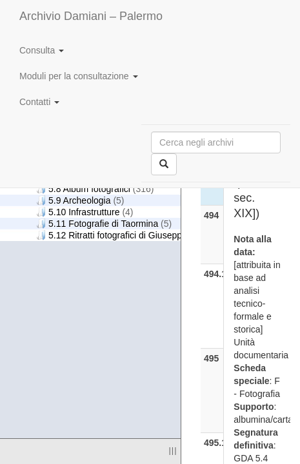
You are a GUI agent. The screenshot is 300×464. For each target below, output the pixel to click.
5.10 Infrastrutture (85, 212)
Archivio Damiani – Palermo (91, 16)
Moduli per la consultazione (78, 76)
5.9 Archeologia (80, 200)
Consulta (41, 50)
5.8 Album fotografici (95, 188)
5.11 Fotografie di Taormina (104, 223)
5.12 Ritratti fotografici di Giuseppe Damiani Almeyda (157, 235)
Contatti (39, 102)
